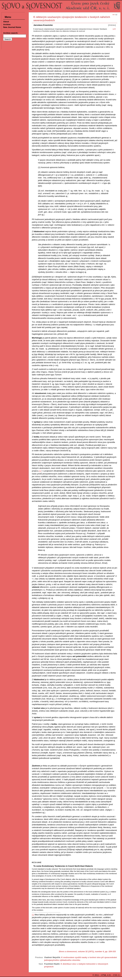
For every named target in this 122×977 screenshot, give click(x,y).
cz (116, 14)
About (6, 21)
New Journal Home (12, 27)
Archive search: (10, 33)
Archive (7, 24)
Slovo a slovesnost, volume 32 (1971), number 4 (81, 951)
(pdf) (114, 29)
